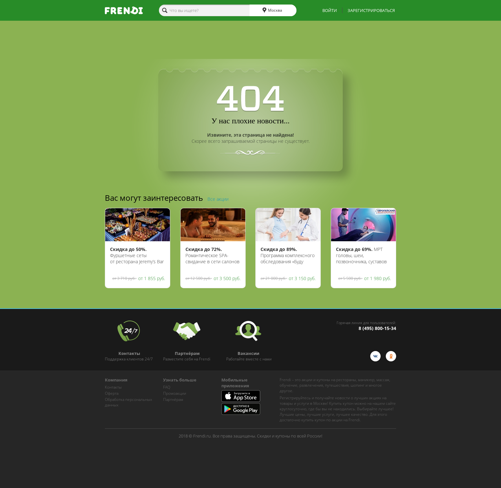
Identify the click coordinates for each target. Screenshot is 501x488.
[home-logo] (124, 10)
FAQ (166, 387)
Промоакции (174, 393)
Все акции (217, 199)
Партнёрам (173, 399)
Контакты (113, 387)
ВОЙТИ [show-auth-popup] (329, 10)
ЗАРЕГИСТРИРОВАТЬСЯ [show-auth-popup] (371, 10)
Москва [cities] (272, 10)
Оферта (111, 393)
